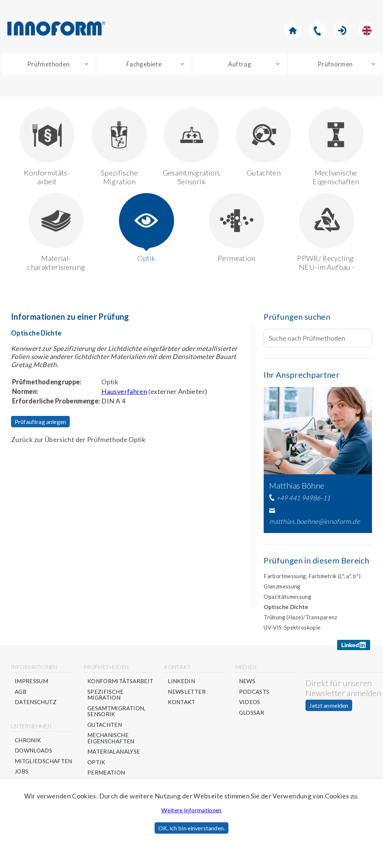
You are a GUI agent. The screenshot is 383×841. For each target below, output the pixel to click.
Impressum (31, 682)
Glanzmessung (282, 587)
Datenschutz (36, 703)
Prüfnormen (335, 65)
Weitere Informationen (191, 809)
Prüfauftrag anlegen (40, 423)
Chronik (28, 742)
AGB (20, 693)
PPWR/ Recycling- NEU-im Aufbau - (327, 234)
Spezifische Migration (119, 148)
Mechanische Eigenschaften (336, 148)
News (247, 682)
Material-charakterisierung (56, 234)
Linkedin (181, 682)
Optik (146, 229)
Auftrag (240, 65)
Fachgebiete (144, 65)
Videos (249, 703)
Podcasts (254, 693)
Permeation (236, 229)
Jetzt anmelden (328, 706)
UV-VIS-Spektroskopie (292, 629)
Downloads (33, 752)
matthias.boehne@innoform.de (314, 523)
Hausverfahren (124, 393)
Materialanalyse (113, 753)
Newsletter (187, 693)
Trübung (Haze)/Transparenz (300, 618)
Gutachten (263, 143)
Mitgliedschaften (43, 763)
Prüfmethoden (48, 65)
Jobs (21, 773)
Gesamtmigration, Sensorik (192, 148)
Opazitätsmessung (287, 598)
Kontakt (182, 703)
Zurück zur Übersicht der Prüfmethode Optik (78, 441)
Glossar (251, 714)
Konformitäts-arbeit (47, 148)
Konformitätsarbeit (120, 682)
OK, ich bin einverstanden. (191, 827)
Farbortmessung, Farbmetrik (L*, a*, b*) (312, 577)
